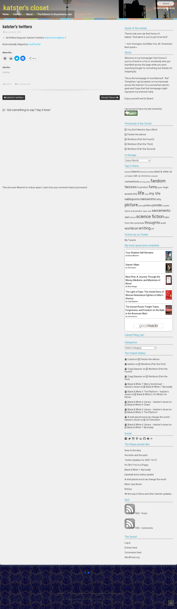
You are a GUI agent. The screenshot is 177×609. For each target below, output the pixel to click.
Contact (17, 14)
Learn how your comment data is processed (65, 187)
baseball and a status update (139, 474)
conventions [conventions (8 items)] (132, 181)
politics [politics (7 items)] (148, 205)
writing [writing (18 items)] (145, 228)
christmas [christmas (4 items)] (145, 176)
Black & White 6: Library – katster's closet (148, 402)
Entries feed (131, 547)
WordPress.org (132, 557)
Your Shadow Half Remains (139, 252)
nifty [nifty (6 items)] (158, 199)
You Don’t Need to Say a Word (142, 129)
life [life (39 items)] (141, 193)
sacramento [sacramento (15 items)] (161, 211)
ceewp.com (109, 599)
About (29, 14)
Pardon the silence (136, 134)
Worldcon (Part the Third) (140, 144)
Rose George (132, 286)
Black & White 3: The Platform (142, 412)
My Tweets (130, 240)
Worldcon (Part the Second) (141, 149)
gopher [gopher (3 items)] (160, 187)
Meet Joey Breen (133, 484)
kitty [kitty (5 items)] (135, 194)
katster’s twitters (13, 97)
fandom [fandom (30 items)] (158, 181)
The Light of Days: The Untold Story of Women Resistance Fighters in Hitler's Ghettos (145, 295)
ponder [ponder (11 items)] (157, 205)
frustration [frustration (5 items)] (142, 187)
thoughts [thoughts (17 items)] (152, 222)
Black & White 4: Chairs (138, 404)
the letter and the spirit (136, 455)
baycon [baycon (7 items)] (136, 171)
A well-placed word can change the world (145, 479)
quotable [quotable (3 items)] (166, 206)
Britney (128, 489)
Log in (128, 543)
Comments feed (133, 552)
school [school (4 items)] (132, 217)
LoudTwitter (34, 44)
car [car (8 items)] (135, 175)
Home (5, 14)
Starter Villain (132, 264)
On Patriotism (153, 420)
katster (8, 84)
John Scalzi (132, 268)
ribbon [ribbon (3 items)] (144, 211)
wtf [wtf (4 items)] (152, 229)
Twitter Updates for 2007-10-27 (141, 460)
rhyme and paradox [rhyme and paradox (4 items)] (133, 211)
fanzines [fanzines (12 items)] (131, 187)
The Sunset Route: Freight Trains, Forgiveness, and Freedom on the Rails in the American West (145, 310)
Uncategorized (24, 84)
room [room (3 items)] (149, 211)
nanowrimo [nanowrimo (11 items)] (148, 199)
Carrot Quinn (132, 316)
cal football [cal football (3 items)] (129, 176)
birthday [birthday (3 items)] (151, 172)
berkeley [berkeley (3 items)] (143, 172)
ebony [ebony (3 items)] (148, 182)
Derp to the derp (133, 450)
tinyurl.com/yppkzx (54, 37)
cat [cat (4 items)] (139, 176)
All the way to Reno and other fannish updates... (149, 494)
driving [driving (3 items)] (142, 182)
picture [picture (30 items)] (131, 204)
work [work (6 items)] (163, 223)
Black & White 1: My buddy (159, 386)
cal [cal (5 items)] (170, 171)
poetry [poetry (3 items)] (140, 206)
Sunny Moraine (133, 256)
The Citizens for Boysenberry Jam (54, 14)
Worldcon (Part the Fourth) (140, 139)
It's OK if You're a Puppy (136, 465)
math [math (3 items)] (147, 194)
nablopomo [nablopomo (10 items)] (132, 199)
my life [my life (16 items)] (154, 193)
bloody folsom (109, 97)
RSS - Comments (144, 528)
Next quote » (131, 47)
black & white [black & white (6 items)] (161, 171)
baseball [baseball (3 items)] (128, 172)
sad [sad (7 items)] (127, 217)
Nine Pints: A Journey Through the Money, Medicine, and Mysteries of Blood (143, 280)
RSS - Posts (141, 513)
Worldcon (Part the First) (153, 364)
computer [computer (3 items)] (154, 176)
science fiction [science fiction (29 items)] (150, 216)
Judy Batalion (133, 301)
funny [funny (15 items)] (153, 187)
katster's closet (26, 8)
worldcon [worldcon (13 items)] (131, 228)
